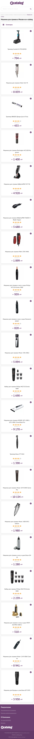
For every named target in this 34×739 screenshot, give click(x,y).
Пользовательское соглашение (8, 710)
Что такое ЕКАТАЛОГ (6, 720)
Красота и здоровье (9, 14)
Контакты (3, 723)
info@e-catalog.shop (24, 732)
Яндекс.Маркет (21, 737)
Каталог (2, 14)
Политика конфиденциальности (8, 713)
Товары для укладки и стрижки (20, 14)
